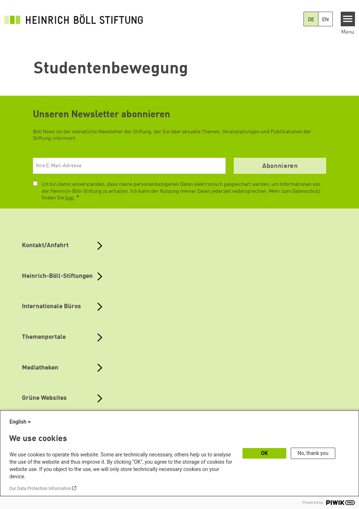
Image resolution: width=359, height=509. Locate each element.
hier (69, 197)
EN (325, 19)
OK (264, 453)
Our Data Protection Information (40, 488)
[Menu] (348, 19)
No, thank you (313, 453)
